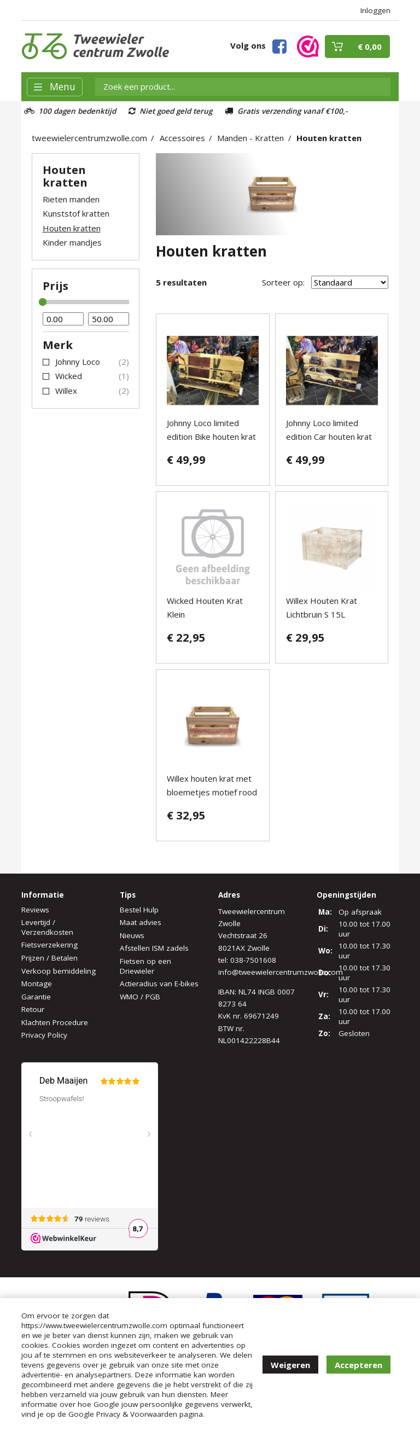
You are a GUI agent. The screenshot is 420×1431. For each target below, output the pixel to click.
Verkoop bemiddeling (58, 971)
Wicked (68, 375)
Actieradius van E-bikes (159, 983)
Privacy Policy (44, 1035)
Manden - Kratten (250, 137)
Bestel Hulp (139, 910)
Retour (32, 1009)
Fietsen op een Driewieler (145, 966)
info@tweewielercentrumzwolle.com (280, 972)
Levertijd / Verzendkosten (47, 927)
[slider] (42, 302)
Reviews (35, 910)
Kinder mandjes (72, 242)
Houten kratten (328, 137)
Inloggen (375, 10)
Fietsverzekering (49, 945)
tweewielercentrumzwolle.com (89, 137)
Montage (36, 983)
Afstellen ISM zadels (154, 948)
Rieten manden (71, 199)
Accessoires (182, 137)
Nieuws (132, 935)
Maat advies (140, 922)
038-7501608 (253, 960)
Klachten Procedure (54, 1022)
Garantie (36, 997)
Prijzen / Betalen (49, 958)
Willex (66, 390)
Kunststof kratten (76, 213)
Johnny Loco (77, 361)
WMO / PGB (140, 997)
